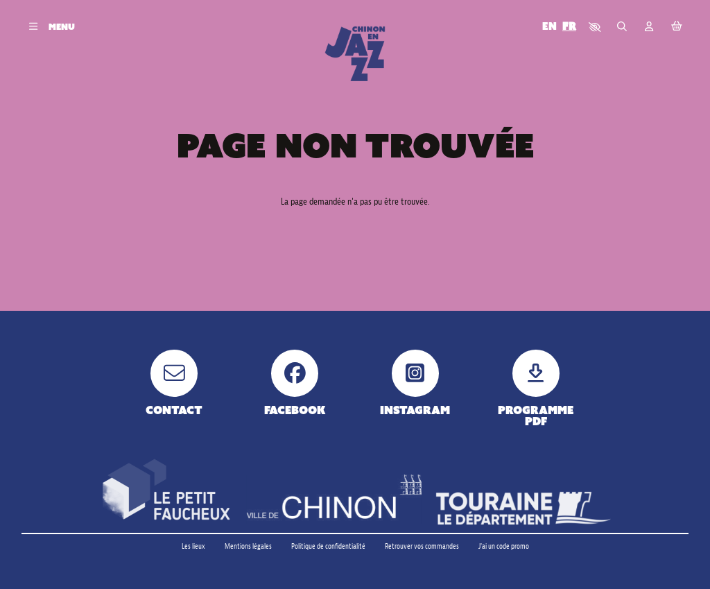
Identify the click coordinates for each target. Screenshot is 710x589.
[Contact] (174, 383)
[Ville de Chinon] (334, 499)
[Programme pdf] (535, 388)
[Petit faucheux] (165, 490)
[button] (595, 27)
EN (549, 26)
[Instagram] (415, 383)
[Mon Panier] (676, 27)
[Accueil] (355, 53)
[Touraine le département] (523, 508)
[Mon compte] (649, 27)
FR (569, 26)
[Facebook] (295, 383)
